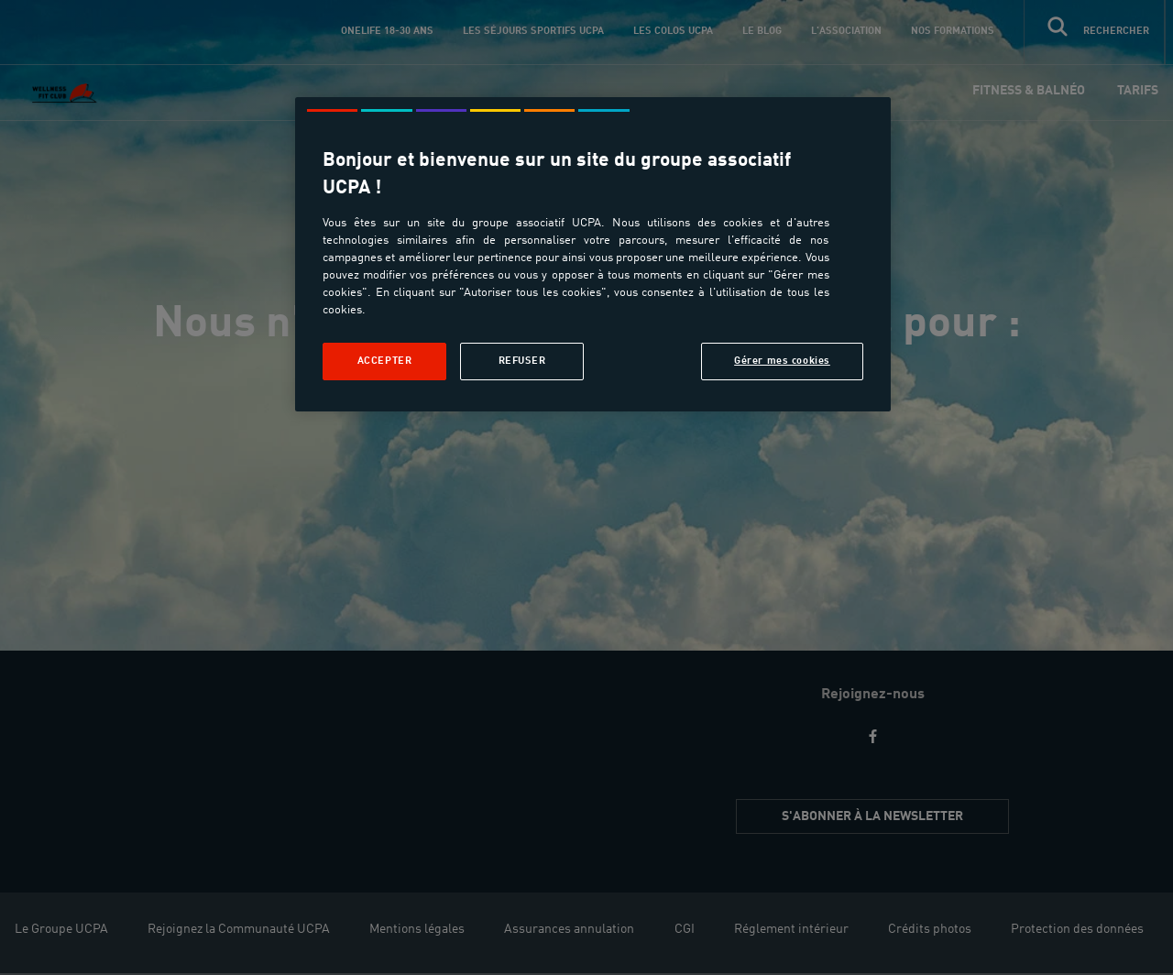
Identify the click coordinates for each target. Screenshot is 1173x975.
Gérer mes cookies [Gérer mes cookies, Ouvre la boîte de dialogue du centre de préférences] (782, 361)
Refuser (522, 361)
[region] (593, 254)
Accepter (384, 361)
